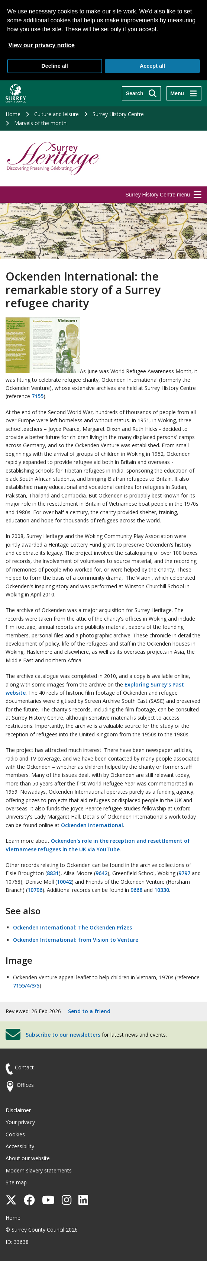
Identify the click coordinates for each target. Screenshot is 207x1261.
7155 (37, 396)
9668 (136, 889)
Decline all (54, 66)
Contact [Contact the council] (24, 1067)
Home (13, 114)
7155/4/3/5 (26, 985)
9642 (101, 873)
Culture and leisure (56, 114)
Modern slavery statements (39, 1170)
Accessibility (20, 1146)
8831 (53, 873)
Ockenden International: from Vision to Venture (75, 939)
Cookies (15, 1134)
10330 (161, 889)
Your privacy (20, 1122)
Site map (16, 1182)
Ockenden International (92, 825)
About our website (28, 1158)
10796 (35, 889)
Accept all (152, 66)
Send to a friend (89, 1011)
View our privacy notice (41, 45)
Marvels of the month (40, 123)
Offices (25, 1084)
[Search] (141, 93)
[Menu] (183, 93)
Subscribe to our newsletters (63, 1034)
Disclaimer (18, 1110)
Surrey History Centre (118, 114)
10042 (64, 881)
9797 (184, 873)
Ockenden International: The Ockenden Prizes (72, 927)
